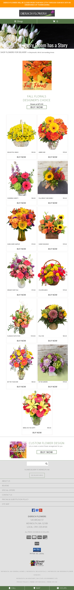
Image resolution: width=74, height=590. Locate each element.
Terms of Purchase (37, 582)
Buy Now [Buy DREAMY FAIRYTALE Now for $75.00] (21, 294)
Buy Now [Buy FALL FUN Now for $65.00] (52, 340)
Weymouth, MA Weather (25, 578)
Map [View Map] (37, 588)
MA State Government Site (47, 578)
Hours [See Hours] (62, 588)
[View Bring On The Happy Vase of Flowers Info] (37, 408)
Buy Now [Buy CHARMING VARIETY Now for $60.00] (21, 203)
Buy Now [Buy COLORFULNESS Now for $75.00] (52, 294)
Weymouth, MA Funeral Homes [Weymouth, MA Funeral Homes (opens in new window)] (13, 571)
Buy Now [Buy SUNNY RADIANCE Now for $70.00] (52, 249)
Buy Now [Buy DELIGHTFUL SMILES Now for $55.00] (21, 157)
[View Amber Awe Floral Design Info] (53, 133)
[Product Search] (37, 463)
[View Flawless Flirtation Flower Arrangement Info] (21, 317)
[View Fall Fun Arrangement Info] (53, 317)
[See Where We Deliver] (37, 475)
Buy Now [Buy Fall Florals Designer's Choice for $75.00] (37, 107)
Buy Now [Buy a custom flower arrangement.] (46, 452)
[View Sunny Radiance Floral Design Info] (53, 225)
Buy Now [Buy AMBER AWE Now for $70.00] (52, 157)
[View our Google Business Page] (37, 511)
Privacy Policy (22, 582)
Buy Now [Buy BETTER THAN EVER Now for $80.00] (21, 386)
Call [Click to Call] (12, 588)
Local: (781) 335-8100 (37, 527)
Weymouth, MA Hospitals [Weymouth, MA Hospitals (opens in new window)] (36, 571)
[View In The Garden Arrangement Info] (53, 363)
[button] (37, 550)
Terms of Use (52, 582)
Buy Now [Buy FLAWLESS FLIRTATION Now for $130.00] (21, 340)
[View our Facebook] (33, 511)
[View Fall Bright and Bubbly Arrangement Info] (53, 177)
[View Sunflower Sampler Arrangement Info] (21, 225)
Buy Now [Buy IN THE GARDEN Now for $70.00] (52, 386)
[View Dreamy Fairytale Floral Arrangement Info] (21, 271)
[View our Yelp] (40, 511)
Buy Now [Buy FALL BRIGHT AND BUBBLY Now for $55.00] (52, 203)
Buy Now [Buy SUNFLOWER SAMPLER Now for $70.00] (21, 249)
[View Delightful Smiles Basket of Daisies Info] (21, 133)
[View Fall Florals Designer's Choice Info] (37, 75)
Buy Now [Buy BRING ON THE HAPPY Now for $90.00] (37, 432)
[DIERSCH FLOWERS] (37, 16)
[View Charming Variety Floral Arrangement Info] (21, 179)
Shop (18, 21)
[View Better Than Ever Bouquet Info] (21, 363)
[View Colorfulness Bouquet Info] (53, 271)
